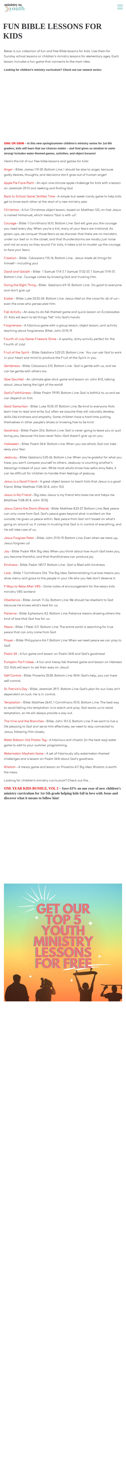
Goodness (11, 430)
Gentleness (12, 366)
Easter (8, 298)
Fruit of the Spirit (16, 352)
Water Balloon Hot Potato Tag (25, 740)
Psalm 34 (10, 653)
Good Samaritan (16, 406)
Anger (8, 169)
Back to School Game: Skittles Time (29, 196)
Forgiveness (12, 325)
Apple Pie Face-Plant (19, 183)
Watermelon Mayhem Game (23, 753)
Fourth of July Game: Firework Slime (30, 339)
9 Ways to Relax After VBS (22, 586)
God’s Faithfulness (17, 392)
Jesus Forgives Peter (19, 538)
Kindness (10, 565)
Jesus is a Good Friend (20, 481)
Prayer (8, 640)
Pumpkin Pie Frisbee (19, 662)
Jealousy (10, 457)
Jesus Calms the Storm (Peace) (26, 508)
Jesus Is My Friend (17, 495)
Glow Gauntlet (14, 379)
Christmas (11, 210)
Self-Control (12, 675)
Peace (8, 627)
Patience (10, 613)
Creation (10, 258)
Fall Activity (12, 312)
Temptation (12, 702)
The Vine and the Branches (24, 721)
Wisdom (9, 767)
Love (7, 573)
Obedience (12, 600)
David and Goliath (17, 271)
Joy (6, 551)
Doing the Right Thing (20, 285)
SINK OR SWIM (14, 143)
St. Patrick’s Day (15, 689)
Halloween (11, 444)
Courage (10, 223)
